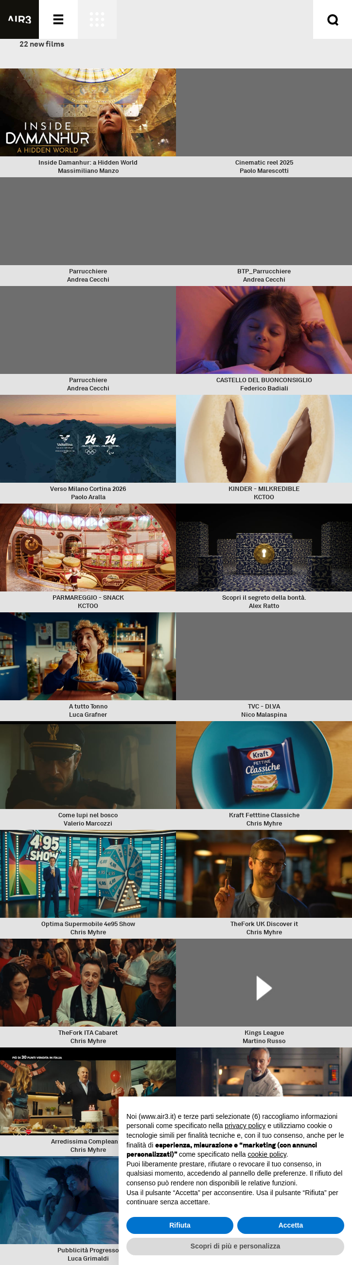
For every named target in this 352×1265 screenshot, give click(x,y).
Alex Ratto (264, 606)
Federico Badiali (264, 388)
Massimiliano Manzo (88, 171)
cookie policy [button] (267, 1154)
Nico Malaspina (264, 714)
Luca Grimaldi (88, 1258)
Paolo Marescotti (264, 171)
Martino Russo (264, 1041)
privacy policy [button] (245, 1126)
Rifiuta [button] (180, 1225)
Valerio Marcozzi (88, 823)
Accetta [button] (291, 1225)
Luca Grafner (88, 714)
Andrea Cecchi (88, 279)
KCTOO (264, 497)
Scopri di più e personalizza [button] (235, 1246)
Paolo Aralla (88, 497)
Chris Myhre (264, 823)
